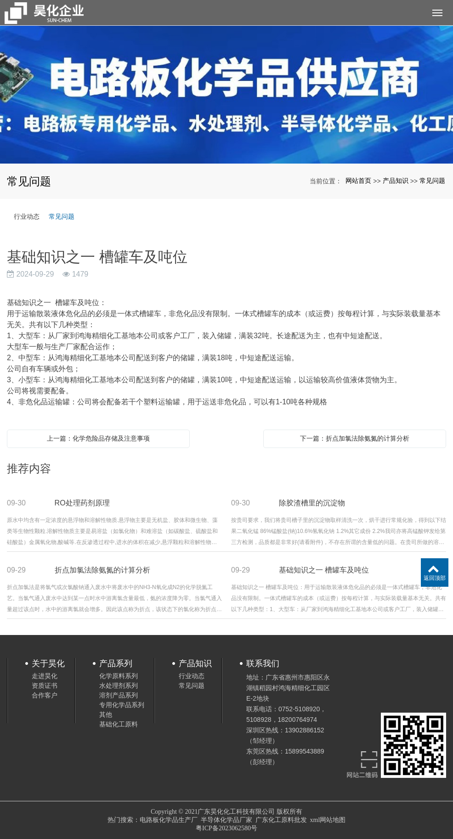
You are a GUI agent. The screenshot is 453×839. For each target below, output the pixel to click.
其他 (105, 714)
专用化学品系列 (121, 705)
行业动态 (27, 216)
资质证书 (44, 685)
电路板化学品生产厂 (169, 819)
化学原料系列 (118, 676)
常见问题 (432, 180)
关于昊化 (48, 663)
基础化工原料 (118, 724)
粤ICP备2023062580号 (226, 828)
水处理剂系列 (118, 685)
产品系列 (115, 663)
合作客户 (44, 695)
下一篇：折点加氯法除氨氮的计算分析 (354, 438)
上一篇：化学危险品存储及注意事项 (98, 438)
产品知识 (395, 180)
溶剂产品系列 (118, 695)
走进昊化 (44, 676)
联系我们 (262, 663)
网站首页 (358, 180)
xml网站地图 (328, 819)
